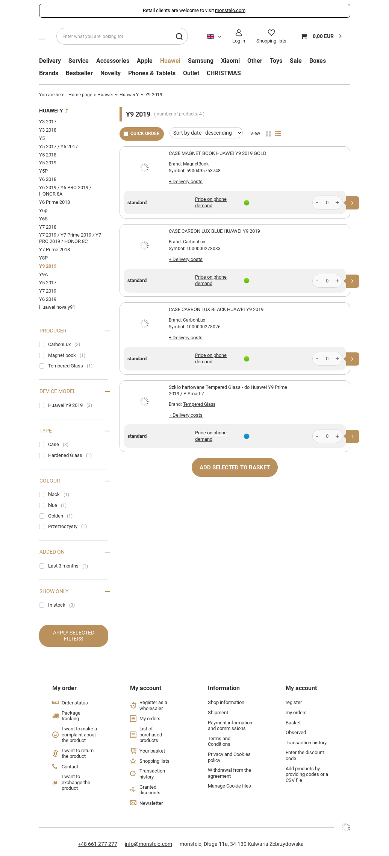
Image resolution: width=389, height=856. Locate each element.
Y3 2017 (47, 121)
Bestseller (79, 73)
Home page (80, 94)
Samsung (200, 61)
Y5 (42, 138)
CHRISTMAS (224, 73)
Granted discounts (149, 790)
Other (254, 61)
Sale (296, 61)
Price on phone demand (211, 202)
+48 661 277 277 (97, 844)
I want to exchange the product (76, 782)
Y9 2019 (47, 266)
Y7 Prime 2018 (54, 249)
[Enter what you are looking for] (122, 36)
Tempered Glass (199, 404)
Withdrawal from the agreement (229, 773)
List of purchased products (150, 734)
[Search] (179, 36)
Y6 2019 (47, 299)
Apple (145, 61)
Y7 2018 (47, 227)
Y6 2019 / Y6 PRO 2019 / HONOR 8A (65, 191)
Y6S (43, 219)
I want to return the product (78, 753)
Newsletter (151, 803)
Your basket (152, 751)
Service (78, 61)
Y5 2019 (47, 162)
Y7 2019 (47, 291)
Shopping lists (271, 41)
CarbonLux (194, 241)
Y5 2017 (47, 282)
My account (145, 688)
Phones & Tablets (152, 73)
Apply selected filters (73, 636)
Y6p (43, 210)
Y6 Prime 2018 (54, 202)
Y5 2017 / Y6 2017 (58, 146)
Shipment (218, 712)
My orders (149, 718)
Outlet (191, 73)
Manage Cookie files (229, 786)
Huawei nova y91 (57, 307)
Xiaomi (230, 61)
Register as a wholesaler (153, 705)
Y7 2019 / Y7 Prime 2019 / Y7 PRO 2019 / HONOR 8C (70, 238)
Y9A (43, 274)
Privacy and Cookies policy (229, 757)
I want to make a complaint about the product (79, 734)
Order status (75, 703)
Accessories (112, 61)
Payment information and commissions (230, 726)
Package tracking (71, 716)
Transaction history (152, 774)
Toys (276, 61)
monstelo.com (230, 10)
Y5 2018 (47, 155)
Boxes (317, 61)
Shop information (226, 702)
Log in (238, 41)
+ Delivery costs (186, 181)
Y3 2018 (47, 130)
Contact (70, 766)
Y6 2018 (47, 179)
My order (64, 688)
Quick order (145, 133)
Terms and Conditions (219, 741)
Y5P (43, 171)
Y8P (43, 258)
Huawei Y (129, 94)
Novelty (110, 73)
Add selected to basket (235, 467)
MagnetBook (196, 164)
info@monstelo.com (148, 844)
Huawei (170, 61)
